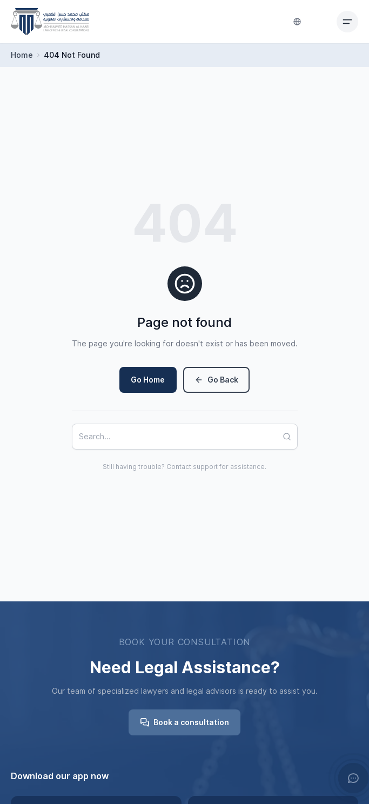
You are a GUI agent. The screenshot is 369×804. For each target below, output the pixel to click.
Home (22, 55)
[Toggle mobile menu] (347, 21)
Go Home (148, 380)
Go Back (216, 380)
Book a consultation (184, 722)
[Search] (290, 437)
